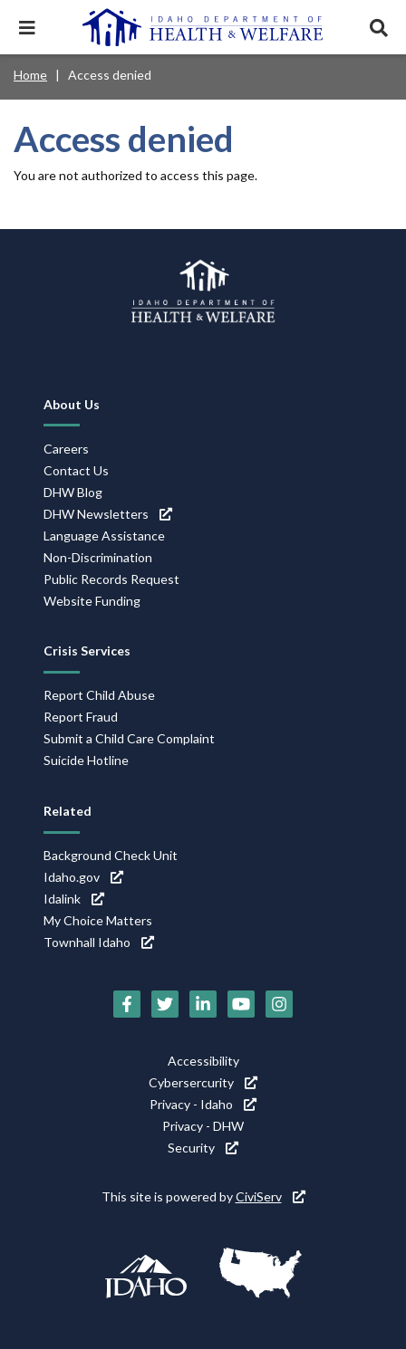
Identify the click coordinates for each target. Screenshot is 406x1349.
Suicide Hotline (86, 760)
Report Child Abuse (99, 695)
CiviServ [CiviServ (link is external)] (270, 1196)
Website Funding (92, 600)
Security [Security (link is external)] (203, 1147)
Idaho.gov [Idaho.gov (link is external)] (83, 877)
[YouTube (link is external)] (241, 1004)
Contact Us (76, 470)
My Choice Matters (98, 920)
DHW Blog (73, 492)
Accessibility (203, 1060)
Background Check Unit (111, 855)
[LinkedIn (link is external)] (203, 1004)
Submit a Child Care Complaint (129, 738)
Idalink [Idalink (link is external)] (74, 898)
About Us (72, 404)
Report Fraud (81, 716)
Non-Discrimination (98, 557)
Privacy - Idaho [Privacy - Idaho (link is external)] (203, 1104)
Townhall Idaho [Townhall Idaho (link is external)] (99, 942)
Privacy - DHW (203, 1126)
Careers (66, 448)
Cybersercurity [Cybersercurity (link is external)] (203, 1082)
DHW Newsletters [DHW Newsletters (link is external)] (108, 513)
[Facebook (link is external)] (126, 1004)
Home (30, 74)
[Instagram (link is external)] (279, 1004)
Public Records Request (111, 579)
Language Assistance (104, 535)
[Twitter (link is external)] (165, 1004)
